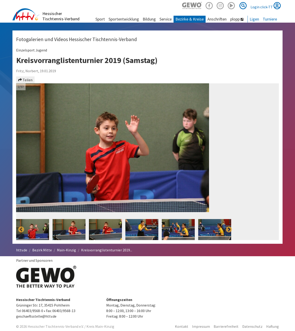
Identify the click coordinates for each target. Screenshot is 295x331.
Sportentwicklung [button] (124, 19)
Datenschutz (252, 326)
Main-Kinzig (66, 250)
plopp (236, 19)
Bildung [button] (149, 19)
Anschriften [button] (217, 19)
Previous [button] (21, 151)
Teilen (25, 80)
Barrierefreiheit (226, 326)
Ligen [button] (254, 19)
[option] (125, 151)
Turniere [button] (270, 19)
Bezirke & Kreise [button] (189, 19)
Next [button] (228, 151)
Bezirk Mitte (42, 250)
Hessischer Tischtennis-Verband (61, 16)
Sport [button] (100, 19)
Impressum (201, 326)
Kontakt (181, 326)
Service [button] (165, 19)
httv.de (21, 250)
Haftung (272, 326)
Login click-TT (266, 5)
